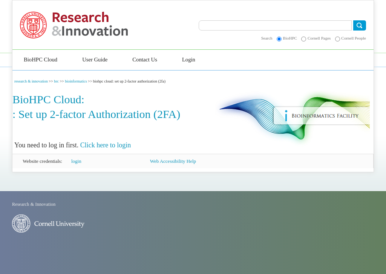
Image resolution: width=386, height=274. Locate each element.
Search (267, 38)
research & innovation (31, 81)
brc (56, 81)
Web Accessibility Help (173, 161)
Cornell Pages (319, 38)
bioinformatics (76, 81)
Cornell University (36, 25)
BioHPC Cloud (40, 60)
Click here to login (105, 145)
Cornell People (353, 38)
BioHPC (290, 38)
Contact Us (144, 60)
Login (188, 60)
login (76, 161)
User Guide (94, 60)
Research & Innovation (107, 25)
